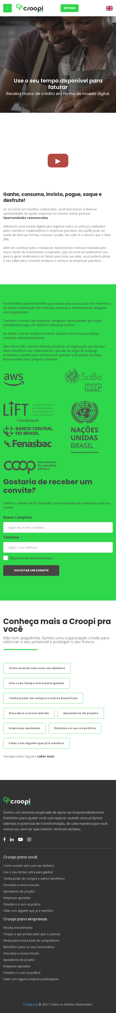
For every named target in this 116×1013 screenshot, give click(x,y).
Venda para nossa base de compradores (31, 940)
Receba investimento (17, 927)
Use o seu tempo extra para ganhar (36, 683)
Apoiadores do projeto (80, 713)
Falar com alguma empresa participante (31, 979)
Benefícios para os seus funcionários (29, 947)
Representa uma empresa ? (32, 558)
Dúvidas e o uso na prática (75, 728)
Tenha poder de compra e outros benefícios (43, 698)
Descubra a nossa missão (29, 713)
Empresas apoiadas (24, 728)
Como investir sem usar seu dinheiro (37, 668)
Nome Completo (17, 517)
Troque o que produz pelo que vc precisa (31, 934)
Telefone (11, 537)
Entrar (69, 8)
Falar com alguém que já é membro (36, 743)
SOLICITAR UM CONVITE (31, 570)
